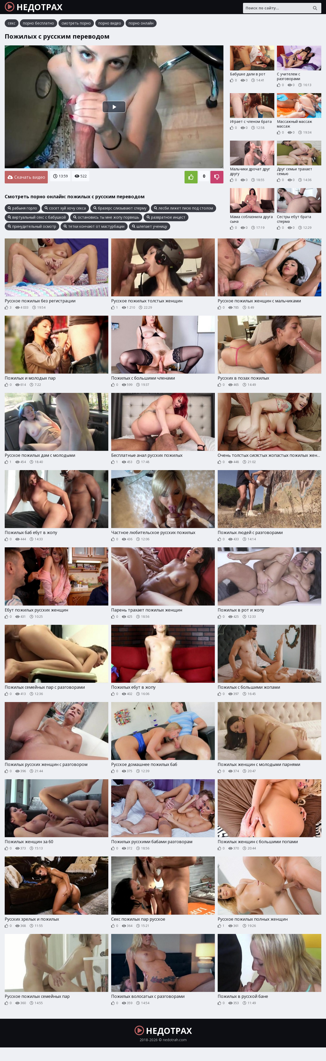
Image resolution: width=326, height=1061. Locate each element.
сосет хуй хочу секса (65, 210)
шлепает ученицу (149, 228)
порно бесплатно (38, 27)
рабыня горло (22, 210)
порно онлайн (141, 27)
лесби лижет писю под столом (183, 210)
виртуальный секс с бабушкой (37, 219)
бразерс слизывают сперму (119, 210)
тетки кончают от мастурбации (94, 228)
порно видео (109, 27)
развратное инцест (166, 219)
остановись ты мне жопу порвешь (106, 219)
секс (11, 27)
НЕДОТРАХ (39, 9)
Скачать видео (26, 180)
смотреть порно (76, 27)
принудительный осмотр (32, 228)
